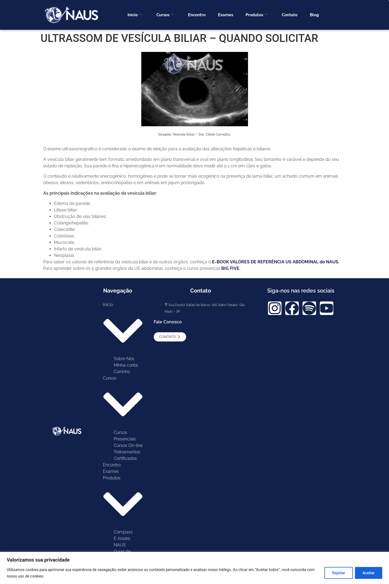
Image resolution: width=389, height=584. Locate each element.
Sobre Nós (124, 358)
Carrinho (122, 371)
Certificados (125, 458)
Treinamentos (127, 451)
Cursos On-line (128, 445)
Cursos (165, 14)
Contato (289, 14)
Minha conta (126, 365)
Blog (314, 14)
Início (135, 14)
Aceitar (368, 573)
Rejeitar (337, 573)
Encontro (197, 14)
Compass (123, 532)
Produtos (257, 14)
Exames (225, 14)
